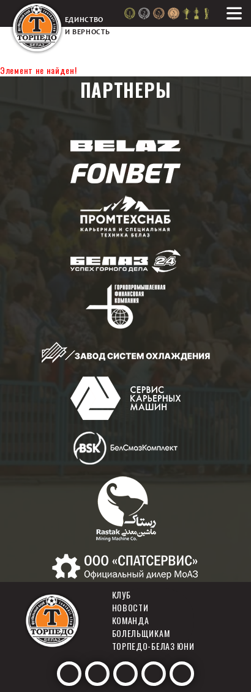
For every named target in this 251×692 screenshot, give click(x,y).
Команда (130, 620)
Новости (130, 607)
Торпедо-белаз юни (153, 645)
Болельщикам (141, 633)
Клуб (121, 594)
